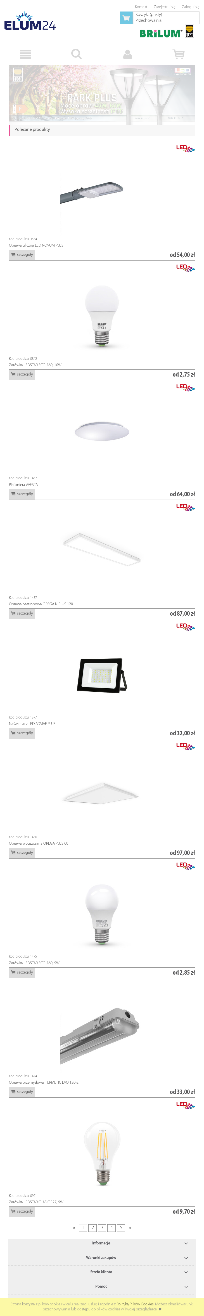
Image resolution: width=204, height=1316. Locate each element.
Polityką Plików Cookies (135, 1304)
